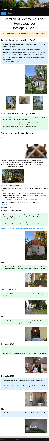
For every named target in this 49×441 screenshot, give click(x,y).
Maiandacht (35, 13)
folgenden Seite (9, 136)
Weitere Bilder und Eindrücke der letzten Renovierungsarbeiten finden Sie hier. (22, 228)
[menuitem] (7, 9)
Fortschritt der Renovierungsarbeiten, (34, 193)
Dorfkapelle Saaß (7, 9)
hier (27, 268)
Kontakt (3, 439)
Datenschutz (19, 439)
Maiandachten (42, 195)
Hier (38, 413)
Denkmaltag (44, 13)
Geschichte (26, 13)
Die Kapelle (10, 13)
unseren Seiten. (17, 388)
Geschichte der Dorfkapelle (30, 199)
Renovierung (17, 13)
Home (3, 13)
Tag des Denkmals (33, 294)
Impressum (11, 439)
